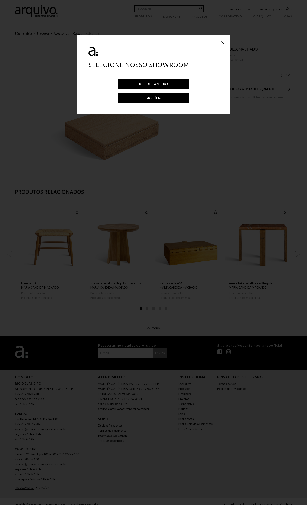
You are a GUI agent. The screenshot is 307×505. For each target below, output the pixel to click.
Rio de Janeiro (153, 84)
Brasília (153, 98)
